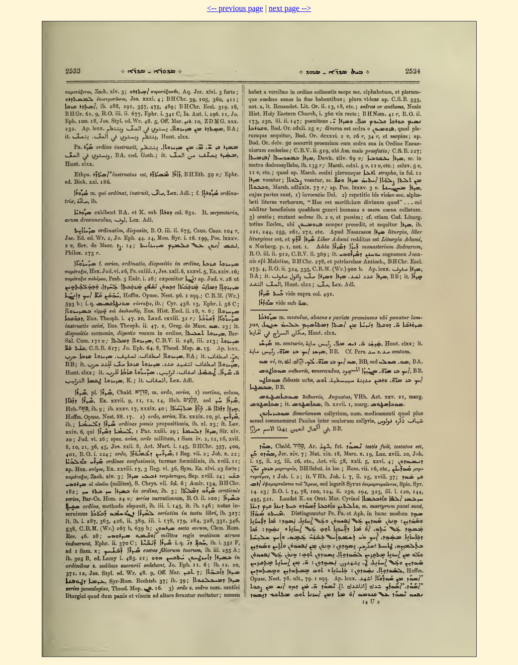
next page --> (290, 8)
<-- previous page (235, 8)
